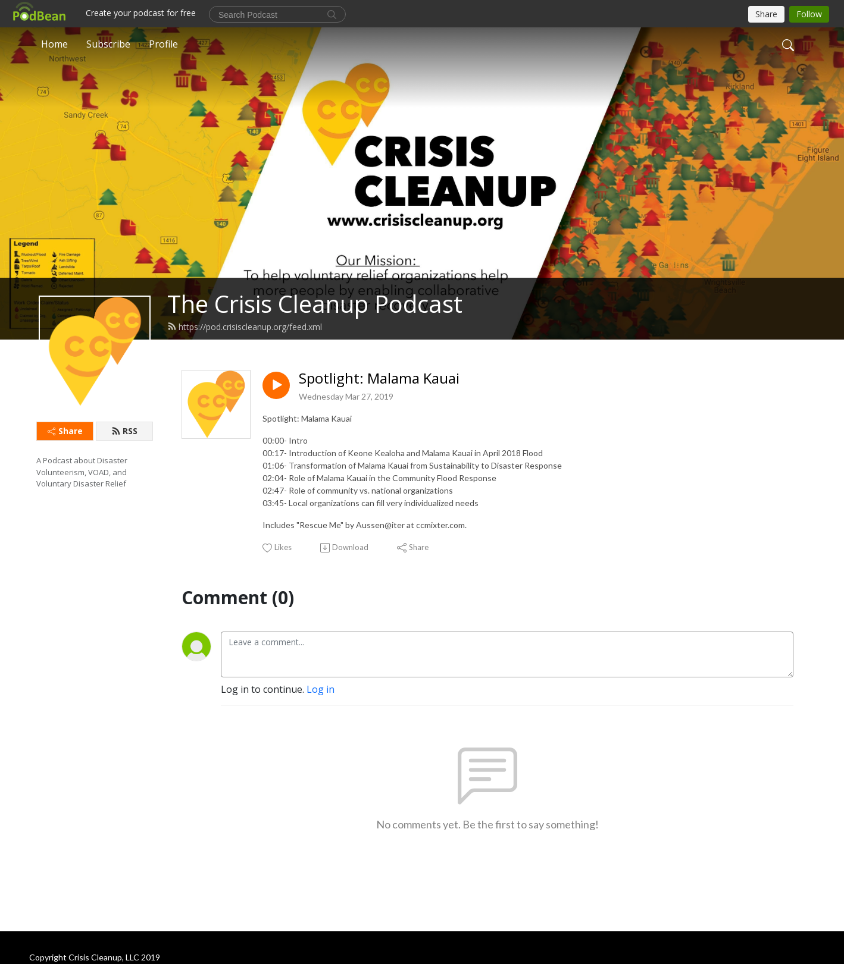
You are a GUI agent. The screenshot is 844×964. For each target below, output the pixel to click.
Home (54, 44)
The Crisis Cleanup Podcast (314, 303)
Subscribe (108, 44)
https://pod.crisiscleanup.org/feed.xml (244, 326)
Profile (163, 44)
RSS (124, 431)
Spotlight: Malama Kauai (379, 378)
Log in (321, 689)
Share (65, 431)
